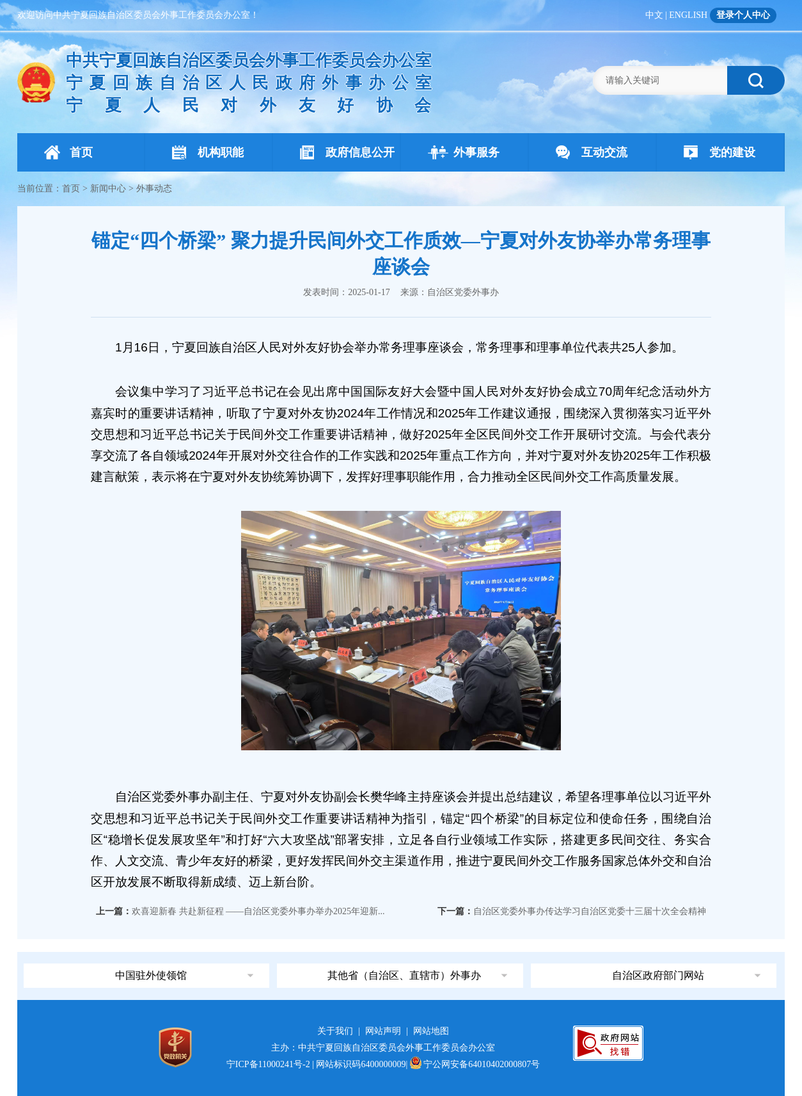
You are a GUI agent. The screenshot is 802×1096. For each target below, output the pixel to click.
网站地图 (431, 1031)
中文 (654, 15)
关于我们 (335, 1031)
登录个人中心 (743, 15)
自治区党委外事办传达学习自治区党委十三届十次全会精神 (589, 911)
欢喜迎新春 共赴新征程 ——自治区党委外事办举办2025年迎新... (258, 911)
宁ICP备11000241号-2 (268, 1064)
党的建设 (719, 152)
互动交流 (591, 152)
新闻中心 (108, 188)
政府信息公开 (347, 152)
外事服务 (463, 152)
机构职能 (208, 152)
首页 (68, 152)
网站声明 (383, 1031)
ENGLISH (688, 15)
